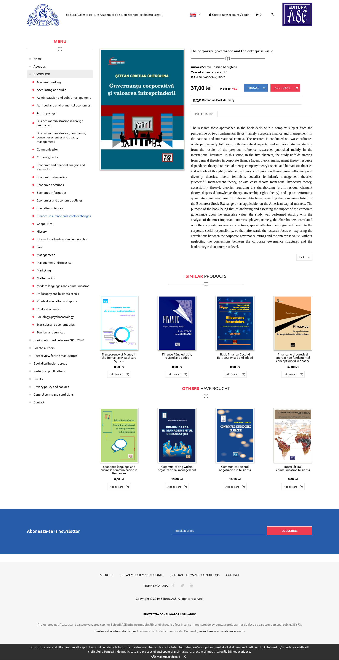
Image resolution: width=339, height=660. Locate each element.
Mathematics (46, 278)
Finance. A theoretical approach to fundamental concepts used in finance (293, 357)
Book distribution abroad (50, 363)
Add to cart (287, 88)
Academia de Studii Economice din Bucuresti (167, 631)
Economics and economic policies (59, 200)
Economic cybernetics (52, 177)
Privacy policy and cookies (51, 387)
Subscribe (289, 531)
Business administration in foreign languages (60, 123)
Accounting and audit (51, 90)
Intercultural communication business (293, 468)
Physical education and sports (57, 301)
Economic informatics (51, 192)
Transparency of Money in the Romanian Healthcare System (119, 357)
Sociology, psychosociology (55, 317)
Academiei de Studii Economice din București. (131, 14)
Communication (48, 149)
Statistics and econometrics (56, 324)
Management (46, 255)
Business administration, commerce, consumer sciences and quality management (61, 137)
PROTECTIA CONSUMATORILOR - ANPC (169, 614)
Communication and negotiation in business (235, 468)
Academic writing (49, 82)
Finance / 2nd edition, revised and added (177, 355)
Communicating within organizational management (177, 468)
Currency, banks (47, 157)
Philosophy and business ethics (58, 293)
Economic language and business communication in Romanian (119, 470)
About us (40, 66)
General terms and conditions (54, 394)
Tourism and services (51, 332)
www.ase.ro (237, 631)
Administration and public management (64, 97)
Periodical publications (49, 371)
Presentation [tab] (204, 114)
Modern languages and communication (63, 286)
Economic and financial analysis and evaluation (61, 167)
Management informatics (54, 262)
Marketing (44, 270)
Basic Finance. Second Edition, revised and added (235, 355)
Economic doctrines (50, 185)
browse (257, 88)
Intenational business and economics (62, 239)
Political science (48, 309)
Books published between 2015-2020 (59, 340)
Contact (39, 402)
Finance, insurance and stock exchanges (64, 216)
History (42, 231)
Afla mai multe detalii (165, 656)
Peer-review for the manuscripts (55, 355)
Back (305, 257)
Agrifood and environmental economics (63, 105)
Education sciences (50, 208)
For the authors (44, 348)
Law (39, 247)
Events (38, 379)
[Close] (184, 656)
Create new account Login (229, 14)
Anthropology (46, 113)
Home (38, 58)
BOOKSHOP (42, 74)
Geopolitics (44, 223)
